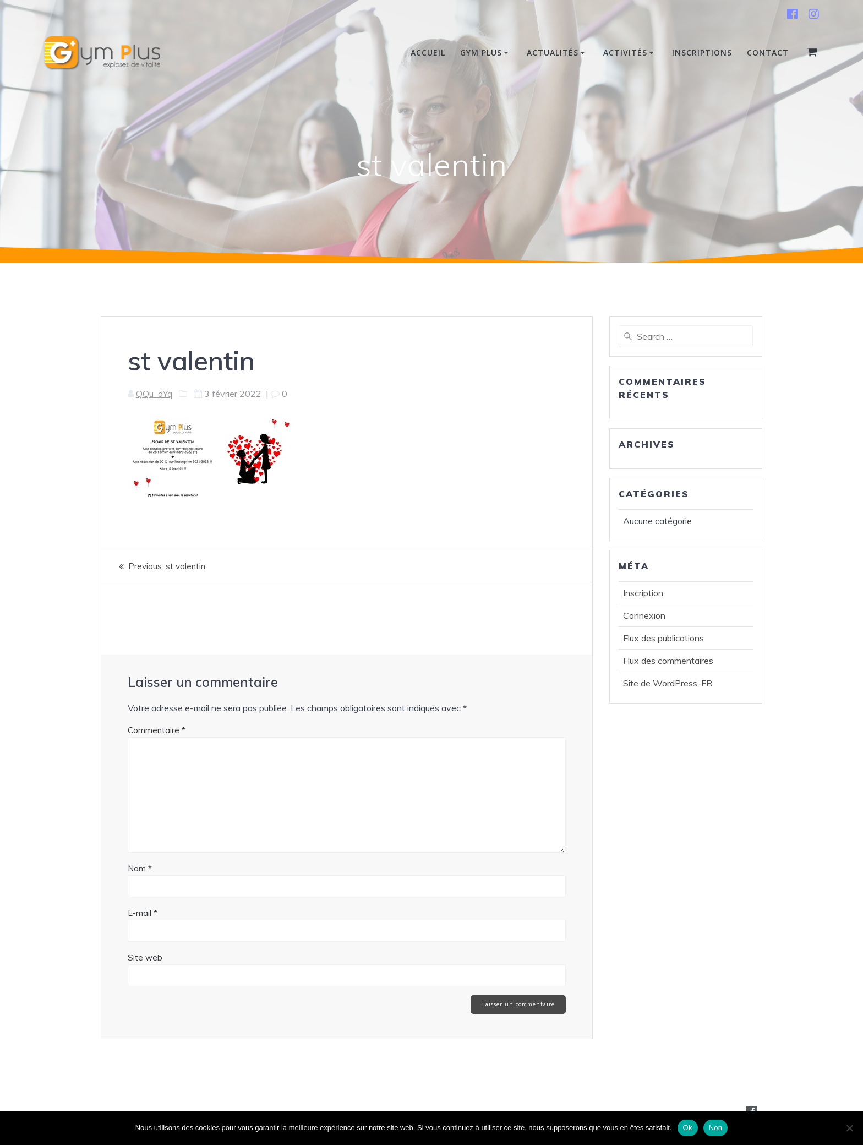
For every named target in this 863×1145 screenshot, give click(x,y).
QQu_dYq (154, 393)
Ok (687, 1128)
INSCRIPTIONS (702, 52)
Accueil (428, 52)
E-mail (142, 913)
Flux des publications (663, 638)
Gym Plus (481, 52)
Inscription (643, 592)
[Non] (849, 1127)
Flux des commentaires (668, 660)
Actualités (552, 52)
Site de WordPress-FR (667, 683)
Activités (625, 52)
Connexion (644, 615)
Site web (145, 957)
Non (716, 1128)
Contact (768, 52)
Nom (140, 868)
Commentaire (156, 730)
